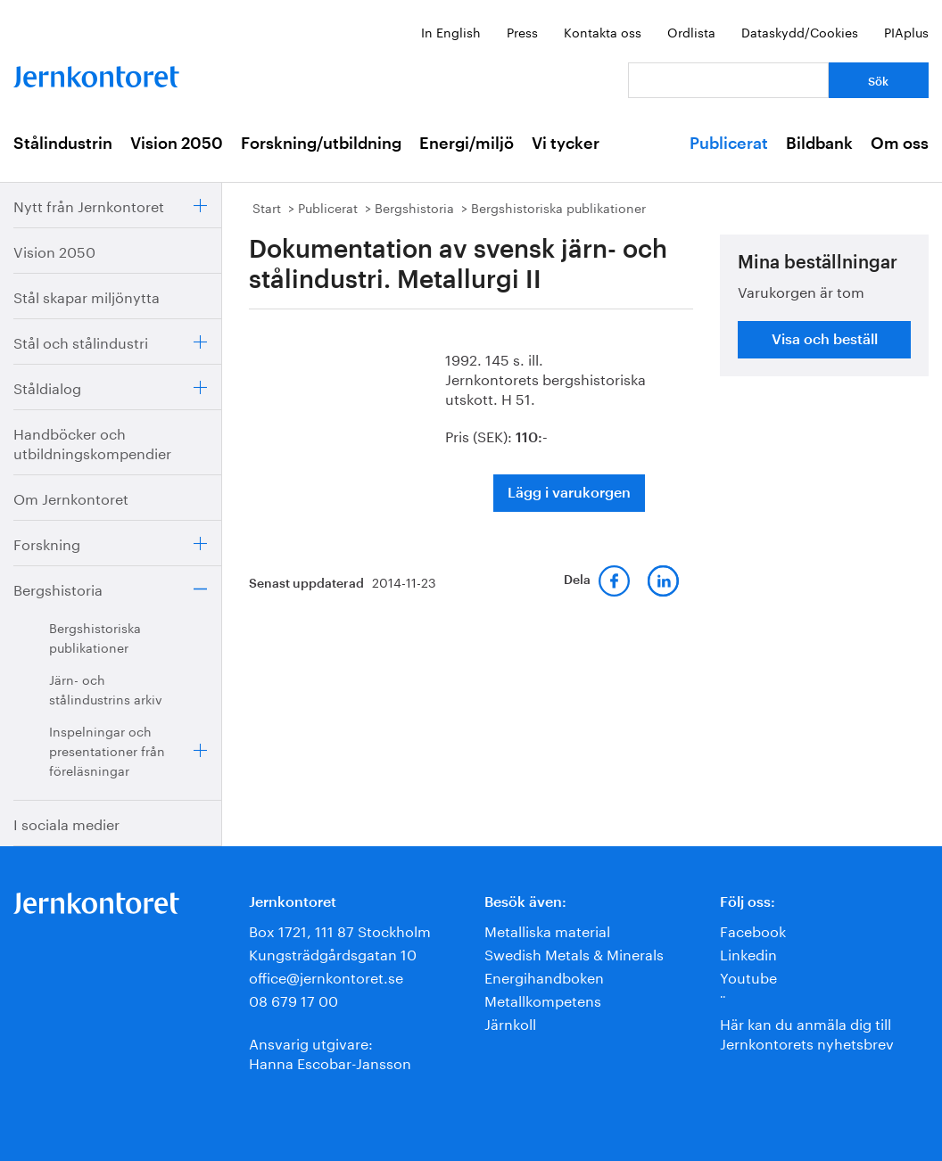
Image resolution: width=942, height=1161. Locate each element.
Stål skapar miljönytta (86, 295)
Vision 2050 (176, 144)
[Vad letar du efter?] (728, 80)
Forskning (46, 542)
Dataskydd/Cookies (799, 31)
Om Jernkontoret (70, 497)
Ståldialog (47, 386)
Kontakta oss (602, 31)
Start (266, 207)
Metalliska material (547, 929)
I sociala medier (66, 822)
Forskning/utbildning (321, 144)
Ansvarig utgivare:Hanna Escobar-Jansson (330, 1052)
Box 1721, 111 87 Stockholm (340, 929)
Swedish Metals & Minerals (574, 953)
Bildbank (819, 144)
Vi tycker (565, 144)
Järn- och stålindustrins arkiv (105, 688)
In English (451, 31)
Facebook (753, 929)
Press (522, 31)
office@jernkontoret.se (326, 976)
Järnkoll (510, 1022)
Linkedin (748, 953)
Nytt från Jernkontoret (88, 205)
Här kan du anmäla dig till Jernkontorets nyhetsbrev (807, 1032)
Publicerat (729, 144)
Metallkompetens (542, 999)
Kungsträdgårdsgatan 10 (333, 953)
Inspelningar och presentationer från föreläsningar (107, 749)
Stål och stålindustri (80, 341)
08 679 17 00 (293, 999)
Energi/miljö (466, 144)
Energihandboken (544, 976)
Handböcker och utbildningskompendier (92, 442)
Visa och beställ (825, 340)
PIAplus (906, 31)
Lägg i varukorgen (569, 493)
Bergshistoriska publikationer (95, 636)
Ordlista (691, 31)
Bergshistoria (58, 588)
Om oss (900, 144)
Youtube (748, 976)
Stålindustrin (62, 144)
